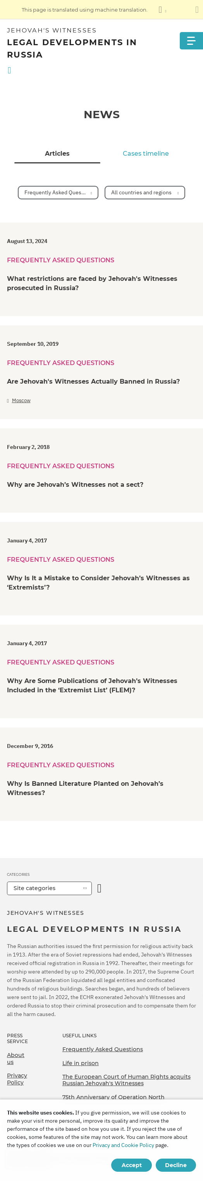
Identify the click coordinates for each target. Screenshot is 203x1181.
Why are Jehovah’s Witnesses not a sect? (75, 484)
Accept (132, 1165)
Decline (176, 1165)
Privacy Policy (17, 1079)
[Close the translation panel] (197, 9)
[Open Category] (99, 888)
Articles (57, 154)
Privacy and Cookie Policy (123, 1145)
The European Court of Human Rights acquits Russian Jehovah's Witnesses (126, 1080)
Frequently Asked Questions (102, 1049)
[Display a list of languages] (162, 9)
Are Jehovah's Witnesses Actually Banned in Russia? (93, 381)
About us (15, 1058)
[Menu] (191, 40)
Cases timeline (146, 154)
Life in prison (80, 1063)
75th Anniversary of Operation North (113, 1097)
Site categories (34, 888)
